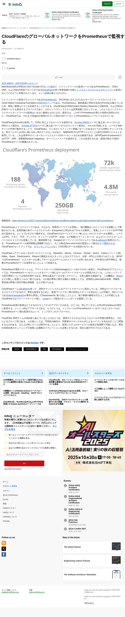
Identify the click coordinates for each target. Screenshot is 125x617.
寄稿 (5, 510)
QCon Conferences (11, 502)
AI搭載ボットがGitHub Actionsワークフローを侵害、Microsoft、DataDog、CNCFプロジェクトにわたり (23, 397)
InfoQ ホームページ (10, 28)
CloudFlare (48, 90)
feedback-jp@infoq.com (11, 601)
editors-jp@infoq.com (37, 601)
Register (106, 3)
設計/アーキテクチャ (60, 378)
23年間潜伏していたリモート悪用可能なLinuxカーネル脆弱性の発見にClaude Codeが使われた (24, 386)
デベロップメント (13, 378)
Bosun (6, 281)
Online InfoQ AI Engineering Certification (75, 518)
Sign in (117, 3)
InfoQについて (9, 519)
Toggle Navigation (5, 3)
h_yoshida (12, 68)
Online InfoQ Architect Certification (74, 494)
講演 (53, 87)
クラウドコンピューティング (78, 351)
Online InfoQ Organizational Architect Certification (75, 506)
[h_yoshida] (5, 68)
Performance (58, 351)
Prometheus (50, 100)
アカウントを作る (11, 493)
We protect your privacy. (13, 474)
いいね (10, 77)
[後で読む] (19, 77)
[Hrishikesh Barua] (5, 58)
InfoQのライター (10, 515)
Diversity (7, 528)
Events (6, 506)
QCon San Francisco (73, 527)
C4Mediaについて (11, 523)
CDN (45, 351)
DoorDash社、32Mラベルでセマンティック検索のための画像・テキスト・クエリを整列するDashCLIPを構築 (70, 406)
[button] (22, 469)
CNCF (42, 103)
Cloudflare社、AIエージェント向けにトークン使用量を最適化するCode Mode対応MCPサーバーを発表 (70, 386)
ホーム (6, 488)
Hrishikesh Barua (14, 58)
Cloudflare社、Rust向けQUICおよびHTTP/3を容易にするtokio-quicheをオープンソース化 (24, 407)
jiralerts (25, 291)
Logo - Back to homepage (16, 3)
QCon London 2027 (77, 535)
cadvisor (116, 242)
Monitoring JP (32, 351)
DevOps (35, 345)
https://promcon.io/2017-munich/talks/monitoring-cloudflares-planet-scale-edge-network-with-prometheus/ (63, 223)
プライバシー (89, 612)
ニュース (23, 28)
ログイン (7, 497)
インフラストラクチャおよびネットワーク (96, 90)
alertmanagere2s (22, 298)
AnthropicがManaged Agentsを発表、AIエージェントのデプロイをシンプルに (69, 396)
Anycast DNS (82, 126)
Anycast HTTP (29, 129)
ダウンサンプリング (55, 249)
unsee (53, 301)
